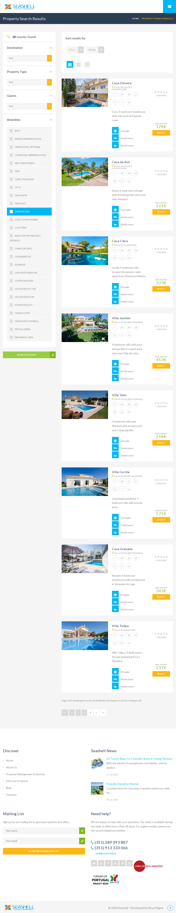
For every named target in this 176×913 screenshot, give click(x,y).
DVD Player (21, 195)
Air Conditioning (25, 163)
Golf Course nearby (27, 219)
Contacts (11, 794)
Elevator (20, 264)
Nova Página (155, 907)
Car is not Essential (26, 272)
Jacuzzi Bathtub (24, 297)
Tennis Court (22, 313)
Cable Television (24, 179)
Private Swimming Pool (28, 139)
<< (65, 712)
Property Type (17, 71)
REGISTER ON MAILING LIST (44, 851)
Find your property (17, 781)
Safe (17, 171)
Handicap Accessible (27, 321)
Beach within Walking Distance (25, 238)
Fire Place (20, 203)
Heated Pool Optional (27, 147)
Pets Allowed (23, 329)
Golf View (20, 227)
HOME (135, 18)
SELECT (161, 132)
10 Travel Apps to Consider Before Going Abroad (139, 758)
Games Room (22, 211)
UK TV (18, 187)
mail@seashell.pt (106, 853)
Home (9, 760)
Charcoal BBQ (23, 248)
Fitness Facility (23, 305)
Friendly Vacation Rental (122, 783)
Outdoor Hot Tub (25, 289)
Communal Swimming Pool (30, 155)
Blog (8, 787)
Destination (15, 47)
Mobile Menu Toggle (169, 6)
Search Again (26, 354)
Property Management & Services (25, 774)
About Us (11, 767)
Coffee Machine (24, 280)
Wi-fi (17, 131)
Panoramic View (24, 337)
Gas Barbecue (23, 256)
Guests (11, 95)
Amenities (13, 119)
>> (103, 712)
